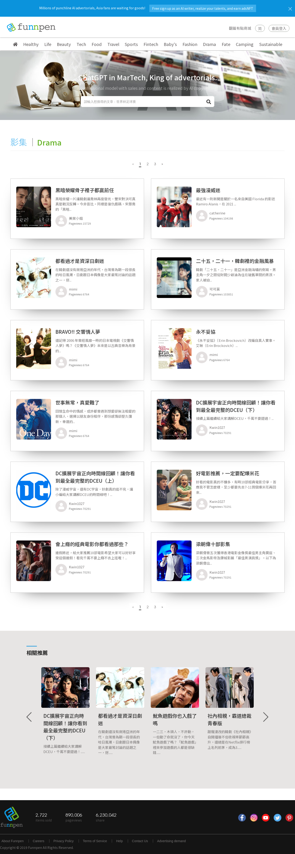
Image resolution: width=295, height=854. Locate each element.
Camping (244, 44)
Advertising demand (171, 841)
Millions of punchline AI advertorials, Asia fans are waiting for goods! (147, 8)
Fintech (151, 44)
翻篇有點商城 (240, 28)
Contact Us (140, 841)
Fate (226, 44)
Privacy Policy (63, 841)
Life (47, 44)
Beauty (64, 44)
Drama (209, 44)
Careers (38, 841)
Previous (29, 717)
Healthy (30, 44)
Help (119, 841)
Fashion (190, 44)
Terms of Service (95, 841)
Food (97, 44)
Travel (113, 44)
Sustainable (270, 44)
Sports (131, 44)
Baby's (170, 44)
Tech (81, 44)
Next (266, 717)
